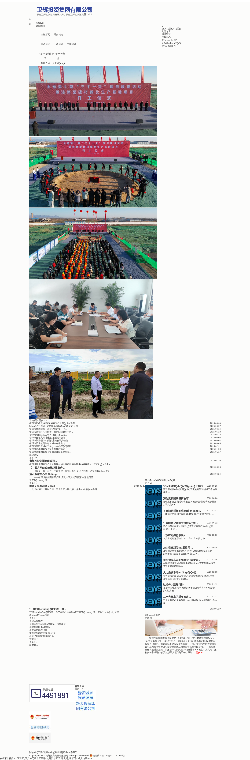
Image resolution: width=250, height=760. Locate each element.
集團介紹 (45, 63)
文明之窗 (166, 31)
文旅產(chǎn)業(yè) (171, 43)
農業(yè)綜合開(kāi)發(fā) (41, 636)
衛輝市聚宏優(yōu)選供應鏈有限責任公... (49, 440)
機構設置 (166, 34)
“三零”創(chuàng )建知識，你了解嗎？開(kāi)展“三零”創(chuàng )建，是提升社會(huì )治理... (75, 612)
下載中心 (166, 37)
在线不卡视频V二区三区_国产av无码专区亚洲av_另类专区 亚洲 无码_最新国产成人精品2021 (46, 758)
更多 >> (43, 420)
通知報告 (58, 34)
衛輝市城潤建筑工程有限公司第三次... (48, 429)
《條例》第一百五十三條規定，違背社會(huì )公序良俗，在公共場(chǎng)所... (70, 471)
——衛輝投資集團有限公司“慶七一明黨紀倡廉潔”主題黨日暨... (62, 477)
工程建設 (58, 44)
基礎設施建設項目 (38, 629)
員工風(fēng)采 (58, 64)
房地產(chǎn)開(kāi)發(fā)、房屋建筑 (47, 624)
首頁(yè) (40, 23)
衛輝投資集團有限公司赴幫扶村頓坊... (48, 449)
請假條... (33, 645)
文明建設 (71, 44)
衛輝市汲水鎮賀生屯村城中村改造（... (48, 443)
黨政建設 (45, 44)
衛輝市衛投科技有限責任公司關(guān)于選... (51, 432)
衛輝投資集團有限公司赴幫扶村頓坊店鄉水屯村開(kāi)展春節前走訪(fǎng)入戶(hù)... (70, 464)
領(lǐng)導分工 (45, 54)
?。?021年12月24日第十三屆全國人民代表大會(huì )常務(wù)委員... (64, 489)
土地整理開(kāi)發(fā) (39, 627)
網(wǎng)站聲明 (54, 752)
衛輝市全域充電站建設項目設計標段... (48, 437)
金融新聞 (40, 25)
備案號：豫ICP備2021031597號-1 (107, 755)
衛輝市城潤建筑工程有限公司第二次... (48, 434)
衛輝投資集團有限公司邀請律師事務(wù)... (50, 452)
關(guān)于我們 (169, 40)
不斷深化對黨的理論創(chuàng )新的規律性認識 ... (188, 514)
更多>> (199, 652)
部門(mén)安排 (58, 54)
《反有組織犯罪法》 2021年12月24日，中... (185, 538)
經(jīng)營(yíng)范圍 (171, 28)
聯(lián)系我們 (169, 46)
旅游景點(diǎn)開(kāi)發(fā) (42, 633)
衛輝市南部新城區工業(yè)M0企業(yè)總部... (51, 446)
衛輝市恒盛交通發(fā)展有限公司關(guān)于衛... (53, 423)
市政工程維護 (36, 621)
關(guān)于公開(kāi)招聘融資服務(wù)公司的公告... (54, 426)
